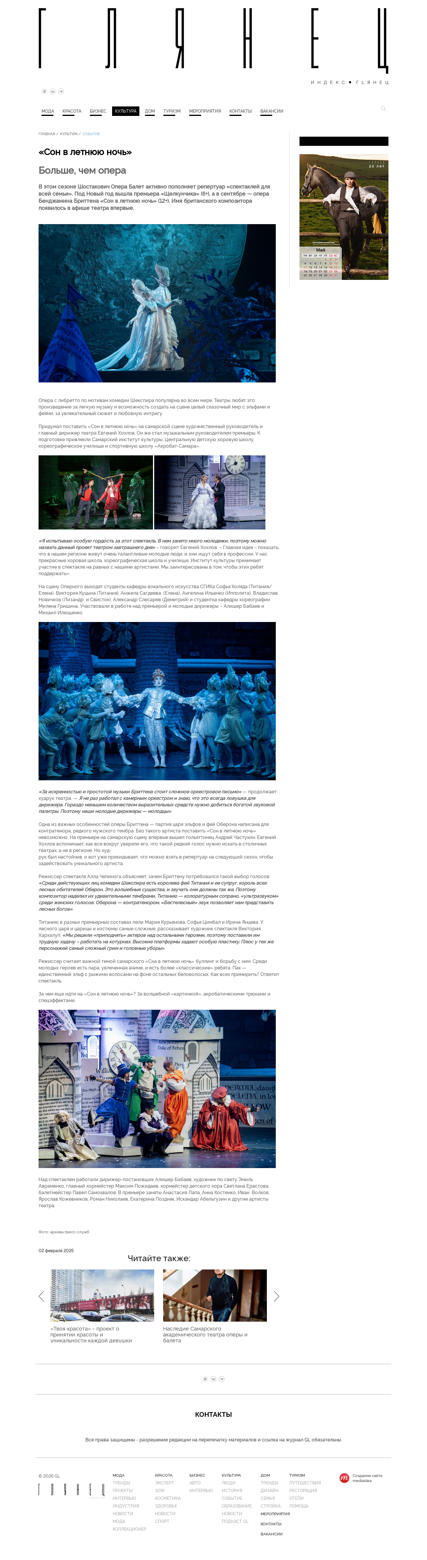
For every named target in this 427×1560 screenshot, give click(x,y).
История (232, 1490)
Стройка (271, 1505)
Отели (296, 1498)
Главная (47, 133)
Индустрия (126, 1505)
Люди (228, 1482)
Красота (72, 111)
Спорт (162, 1521)
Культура (125, 111)
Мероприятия (205, 111)
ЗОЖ (160, 1490)
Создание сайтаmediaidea (367, 1478)
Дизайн (269, 1490)
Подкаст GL (235, 1521)
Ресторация (303, 1490)
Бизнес (98, 111)
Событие (91, 133)
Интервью (124, 1498)
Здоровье (166, 1505)
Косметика (168, 1498)
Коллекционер (129, 1529)
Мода (48, 111)
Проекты (123, 1490)
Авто (194, 1482)
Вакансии (271, 111)
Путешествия (305, 1482)
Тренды (121, 1482)
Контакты (241, 111)
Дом (150, 111)
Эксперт (164, 1482)
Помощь (299, 1505)
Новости (123, 1513)
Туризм (172, 111)
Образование (237, 1505)
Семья (268, 1498)
